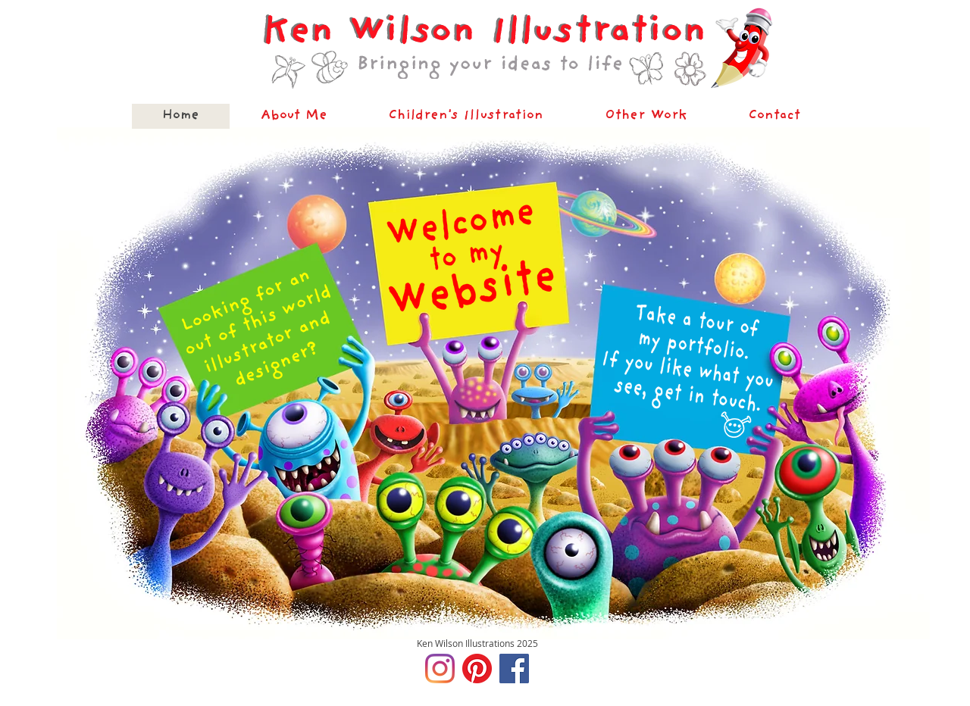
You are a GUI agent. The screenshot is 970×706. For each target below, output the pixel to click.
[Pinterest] (477, 668)
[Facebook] (514, 668)
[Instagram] (440, 668)
